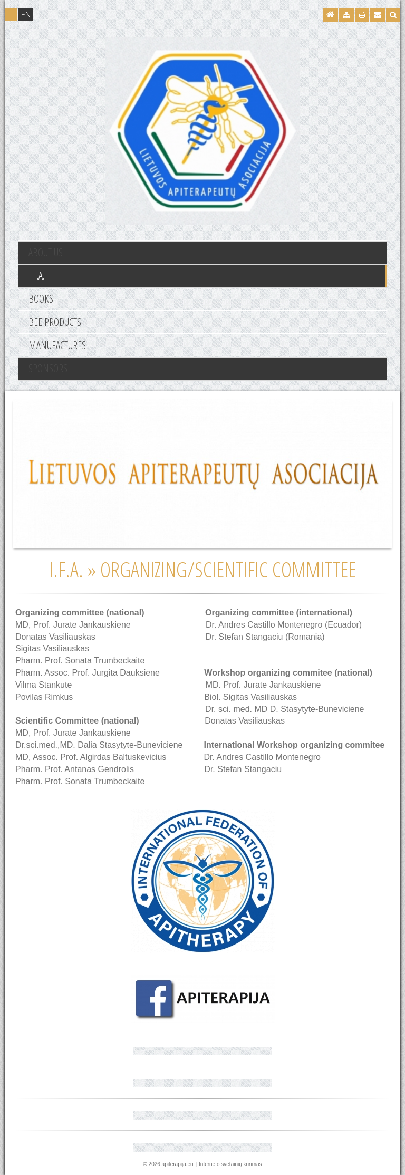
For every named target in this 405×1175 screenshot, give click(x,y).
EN (26, 14)
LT (11, 14)
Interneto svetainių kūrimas (230, 1164)
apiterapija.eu (178, 1164)
